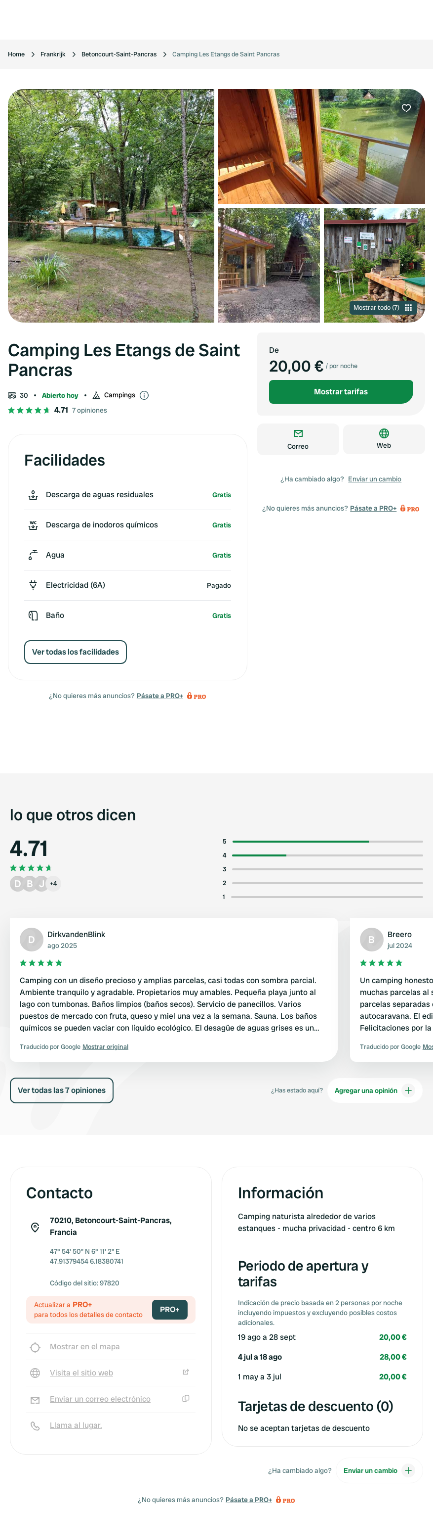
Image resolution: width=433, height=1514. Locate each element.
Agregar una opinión (375, 1090)
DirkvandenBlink (76, 934)
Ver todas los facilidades (75, 652)
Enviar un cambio (374, 478)
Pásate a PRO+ (160, 695)
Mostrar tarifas (341, 391)
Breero (400, 934)
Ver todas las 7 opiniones (62, 1090)
